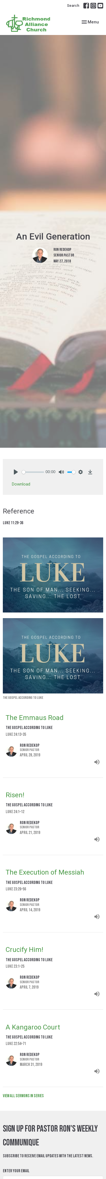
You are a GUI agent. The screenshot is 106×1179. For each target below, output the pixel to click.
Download (21, 484)
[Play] (15, 472)
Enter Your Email (16, 1171)
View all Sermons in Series (23, 1096)
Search (73, 5)
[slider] (33, 472)
